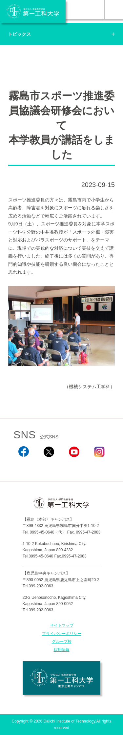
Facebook (23, 465)
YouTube (74, 465)
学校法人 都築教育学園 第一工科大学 (33, 11)
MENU (113, 9)
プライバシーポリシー (61, 633)
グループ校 (62, 641)
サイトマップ (61, 625)
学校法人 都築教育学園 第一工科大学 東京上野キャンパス (61, 678)
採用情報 (62, 649)
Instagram (99, 465)
